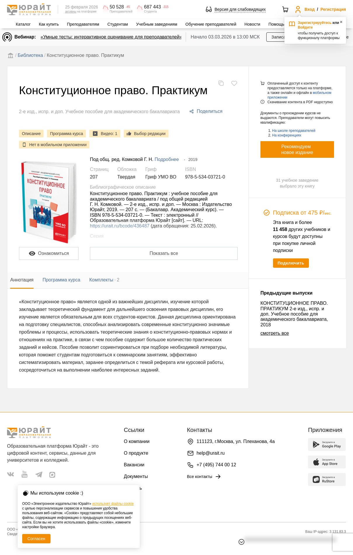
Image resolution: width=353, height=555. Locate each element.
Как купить (49, 24)
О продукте (136, 453)
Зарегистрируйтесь (315, 23)
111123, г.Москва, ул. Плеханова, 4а (236, 441)
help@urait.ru (211, 453)
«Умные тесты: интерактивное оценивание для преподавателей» (111, 36)
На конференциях (286, 135)
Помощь (276, 24)
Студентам (117, 24)
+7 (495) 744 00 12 (216, 464)
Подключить (291, 263)
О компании (136, 441)
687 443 (152, 7)
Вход (310, 9)
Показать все (163, 253)
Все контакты (204, 476)
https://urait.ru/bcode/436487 (119, 225)
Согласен (36, 538)
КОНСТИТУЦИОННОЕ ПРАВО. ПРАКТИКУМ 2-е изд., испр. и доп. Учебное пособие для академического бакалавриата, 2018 (294, 314)
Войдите (305, 27)
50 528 (117, 7)
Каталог (23, 24)
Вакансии (134, 464)
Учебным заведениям (156, 24)
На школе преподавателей (293, 131)
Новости (252, 24)
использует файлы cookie (113, 504)
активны (70, 11)
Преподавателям (83, 24)
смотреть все (274, 333)
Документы (136, 476)
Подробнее (167, 159)
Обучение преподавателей (210, 24)
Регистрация (333, 9)
